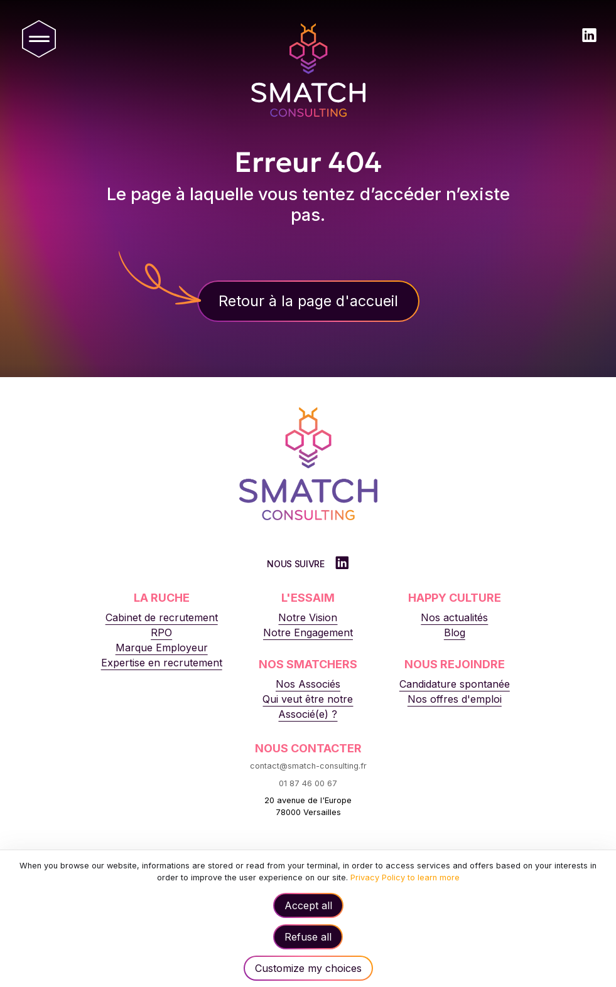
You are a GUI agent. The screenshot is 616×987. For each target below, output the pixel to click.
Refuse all (308, 937)
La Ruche (162, 597)
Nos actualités (454, 617)
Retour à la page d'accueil (308, 301)
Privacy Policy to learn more (404, 877)
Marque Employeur (162, 647)
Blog (454, 632)
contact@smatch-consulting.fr (308, 766)
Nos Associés (308, 684)
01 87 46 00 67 (308, 783)
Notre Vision (307, 617)
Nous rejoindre (454, 664)
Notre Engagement (308, 632)
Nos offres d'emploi (455, 699)
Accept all (308, 905)
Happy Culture (454, 597)
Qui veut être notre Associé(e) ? (307, 706)
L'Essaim (308, 597)
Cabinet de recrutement (161, 617)
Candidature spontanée (454, 684)
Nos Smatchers (308, 664)
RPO (161, 632)
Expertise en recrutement (161, 662)
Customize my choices (308, 968)
